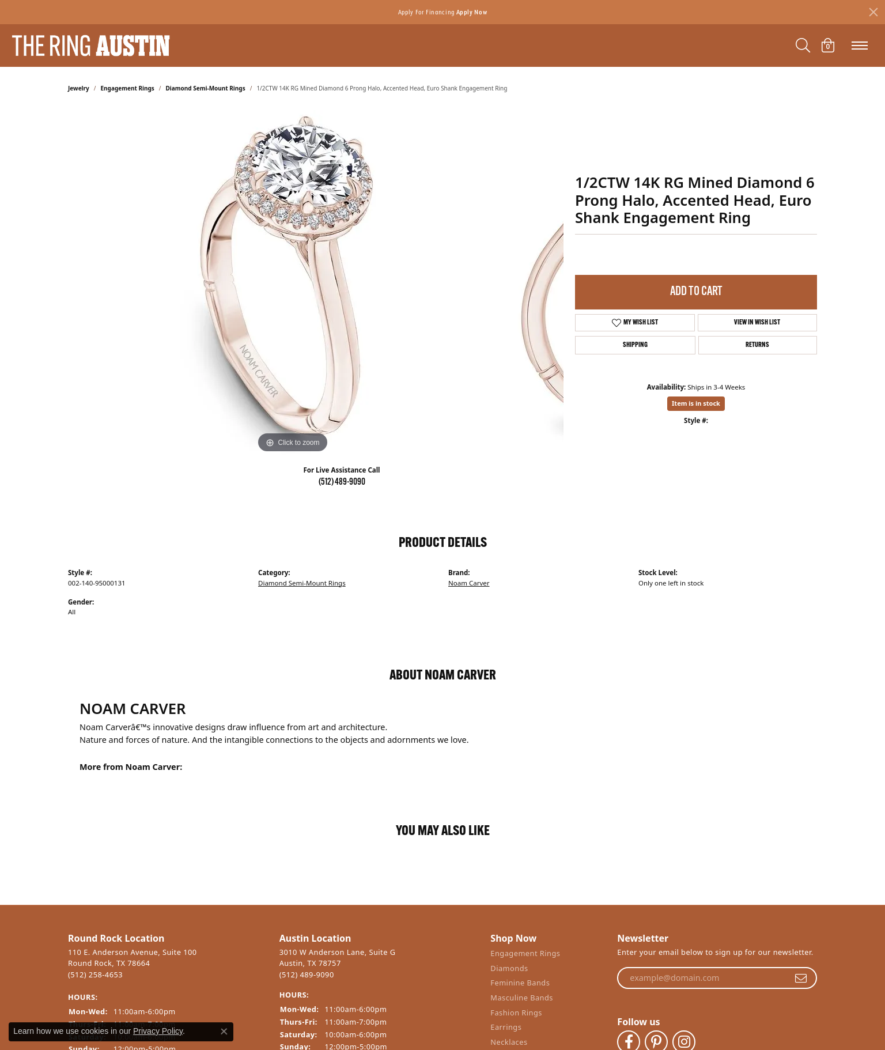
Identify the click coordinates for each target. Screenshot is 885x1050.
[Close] (873, 12)
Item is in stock (696, 403)
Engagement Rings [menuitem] (525, 953)
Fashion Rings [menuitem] (516, 1012)
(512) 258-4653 (95, 974)
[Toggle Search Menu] (803, 45)
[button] (168, 938)
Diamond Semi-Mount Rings (205, 88)
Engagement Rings (127, 88)
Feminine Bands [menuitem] (520, 983)
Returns (757, 345)
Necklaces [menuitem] (508, 1042)
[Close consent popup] (224, 1031)
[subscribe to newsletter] (801, 978)
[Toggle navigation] (859, 45)
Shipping (635, 345)
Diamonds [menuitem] (509, 968)
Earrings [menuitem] (505, 1027)
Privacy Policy (158, 1031)
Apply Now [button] (471, 11)
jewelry (78, 88)
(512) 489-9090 (342, 482)
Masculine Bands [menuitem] (521, 998)
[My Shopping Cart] (828, 45)
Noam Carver (469, 583)
